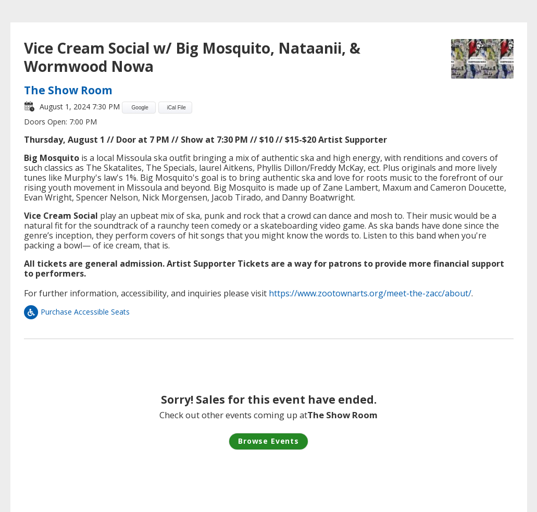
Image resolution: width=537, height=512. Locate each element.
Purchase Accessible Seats (77, 312)
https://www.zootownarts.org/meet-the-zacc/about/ (370, 293)
